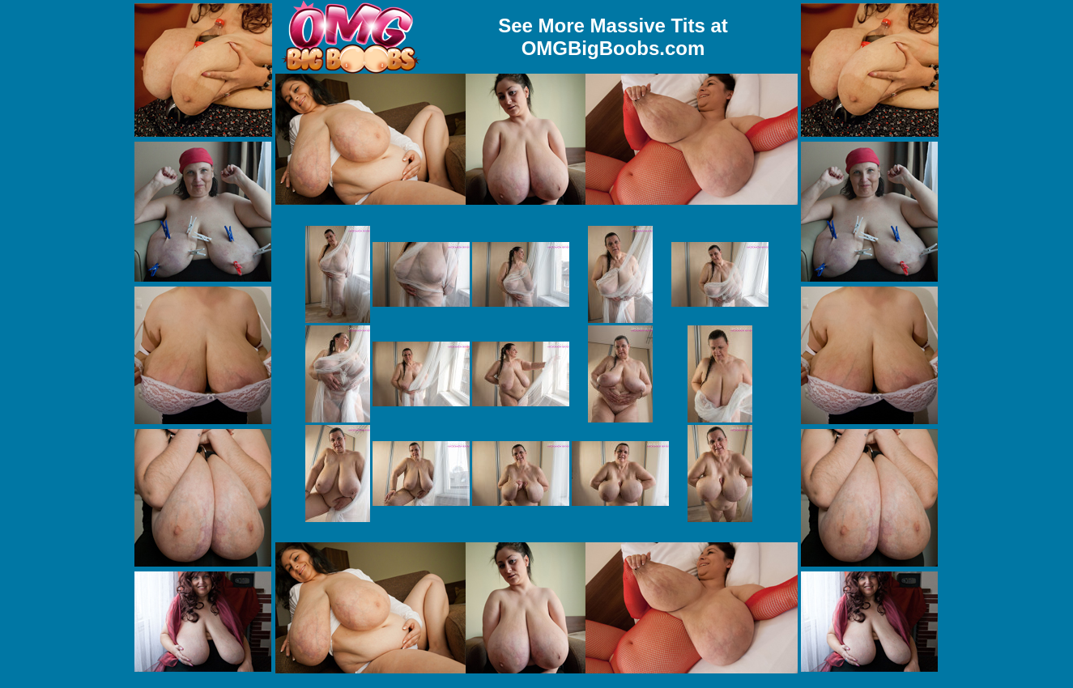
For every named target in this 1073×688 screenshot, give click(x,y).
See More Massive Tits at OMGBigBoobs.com (613, 37)
